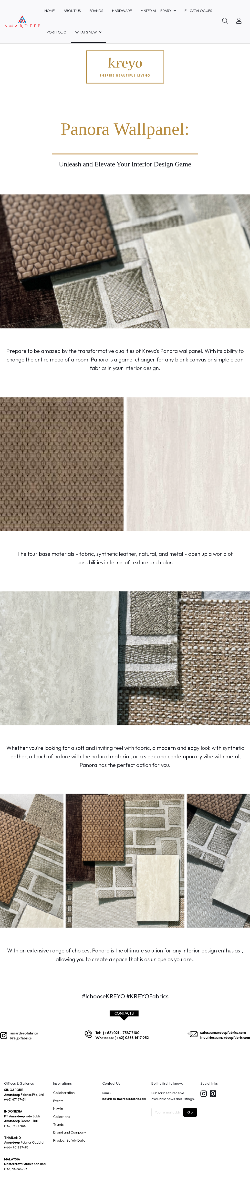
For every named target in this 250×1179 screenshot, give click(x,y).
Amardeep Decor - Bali (21, 1121)
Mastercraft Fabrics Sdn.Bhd (25, 1164)
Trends (58, 1124)
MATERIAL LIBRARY (156, 10)
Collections (61, 1116)
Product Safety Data (69, 1140)
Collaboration (64, 1093)
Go (190, 1112)
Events (58, 1101)
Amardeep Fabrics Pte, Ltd (24, 1095)
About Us (72, 10)
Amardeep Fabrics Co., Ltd (23, 1142)
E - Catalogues (198, 10)
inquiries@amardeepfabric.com (124, 1099)
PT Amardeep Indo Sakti (22, 1116)
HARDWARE (122, 10)
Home (49, 10)
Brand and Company (69, 1132)
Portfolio (56, 32)
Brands (96, 10)
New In (58, 1108)
